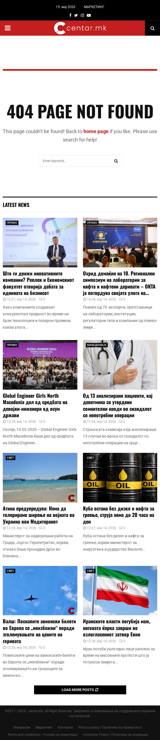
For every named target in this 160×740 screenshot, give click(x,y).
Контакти (65, 727)
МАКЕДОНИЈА (96, 344)
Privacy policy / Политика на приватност (110, 727)
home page (96, 131)
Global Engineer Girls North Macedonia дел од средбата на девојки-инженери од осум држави (35, 405)
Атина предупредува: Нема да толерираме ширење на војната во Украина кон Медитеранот (39, 515)
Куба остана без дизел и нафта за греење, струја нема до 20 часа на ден (118, 515)
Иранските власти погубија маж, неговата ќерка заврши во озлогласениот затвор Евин (116, 627)
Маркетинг (43, 727)
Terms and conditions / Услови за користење (42, 735)
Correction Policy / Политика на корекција (115, 735)
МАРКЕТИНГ (94, 7)
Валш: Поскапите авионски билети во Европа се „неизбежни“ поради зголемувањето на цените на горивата (39, 630)
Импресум (22, 727)
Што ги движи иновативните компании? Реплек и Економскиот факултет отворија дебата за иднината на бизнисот (38, 283)
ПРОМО (12, 222)
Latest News (16, 204)
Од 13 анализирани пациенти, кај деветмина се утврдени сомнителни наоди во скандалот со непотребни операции (117, 405)
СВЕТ (10, 457)
